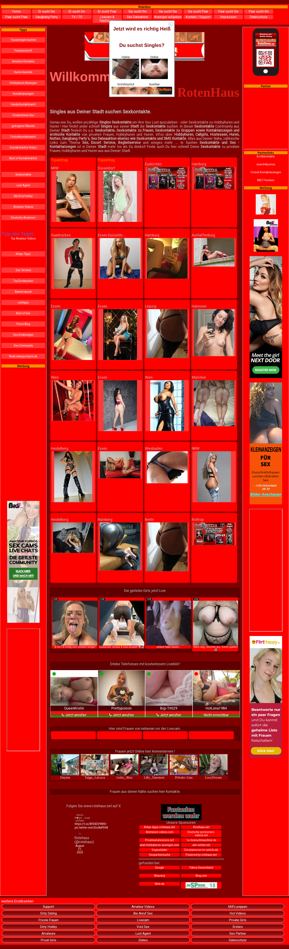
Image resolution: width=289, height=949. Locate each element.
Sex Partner (237, 933)
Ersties (238, 927)
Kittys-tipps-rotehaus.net (159, 827)
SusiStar (154, 84)
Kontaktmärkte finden (23, 147)
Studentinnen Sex (23, 115)
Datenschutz (258, 17)
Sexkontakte (23, 174)
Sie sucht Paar (198, 11)
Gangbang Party (47, 17)
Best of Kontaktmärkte (23, 158)
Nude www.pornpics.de (23, 356)
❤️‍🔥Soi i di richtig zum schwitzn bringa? (74, 623)
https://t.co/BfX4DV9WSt (80, 824)
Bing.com (201, 875)
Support (48, 907)
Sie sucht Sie (168, 11)
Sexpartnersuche (159, 854)
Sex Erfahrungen (23, 334)
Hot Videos (238, 913)
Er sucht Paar (107, 11)
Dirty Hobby (48, 927)
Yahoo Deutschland (201, 867)
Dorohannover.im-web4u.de (201, 850)
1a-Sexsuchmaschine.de (201, 840)
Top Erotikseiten (23, 281)
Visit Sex (143, 927)
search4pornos (266, 164)
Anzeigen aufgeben (167, 17)
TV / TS (77, 17)
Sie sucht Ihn (137, 11)
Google (159, 867)
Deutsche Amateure (23, 217)
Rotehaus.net (201, 827)
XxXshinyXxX (125, 84)
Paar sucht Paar (16, 17)
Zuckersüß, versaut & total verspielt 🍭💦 (121, 623)
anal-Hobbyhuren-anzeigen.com (159, 845)
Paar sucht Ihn (259, 11)
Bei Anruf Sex (143, 913)
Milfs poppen (237, 907)
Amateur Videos (23, 206)
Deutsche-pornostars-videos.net (201, 833)
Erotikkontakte (266, 156)
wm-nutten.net (201, 845)
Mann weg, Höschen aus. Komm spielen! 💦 (215, 624)
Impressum (228, 17)
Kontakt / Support (198, 17)
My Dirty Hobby (23, 196)
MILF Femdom (265, 180)
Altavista (159, 875)
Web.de (159, 883)
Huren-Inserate (23, 72)
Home (16, 11)
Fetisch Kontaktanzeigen (266, 172)
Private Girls (237, 920)
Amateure (48, 933)
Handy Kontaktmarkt (23, 104)
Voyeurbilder (159, 850)
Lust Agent (23, 185)
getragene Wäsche (23, 126)
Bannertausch (23, 291)
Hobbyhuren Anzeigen (23, 82)
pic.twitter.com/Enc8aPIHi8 (80, 827)
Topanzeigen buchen (23, 39)
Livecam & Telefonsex (107, 19)
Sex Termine (23, 270)
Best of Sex (23, 313)
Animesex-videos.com (159, 832)
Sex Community (23, 345)
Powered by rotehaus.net (201, 854)
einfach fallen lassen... (168, 623)
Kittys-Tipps (23, 254)
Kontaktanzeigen (23, 93)
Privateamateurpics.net (159, 840)
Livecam (143, 920)
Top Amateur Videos (23, 238)
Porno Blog (23, 324)
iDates (143, 940)
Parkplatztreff (23, 50)
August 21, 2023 (79, 849)
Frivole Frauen (48, 920)
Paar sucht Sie (228, 11)
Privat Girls (48, 940)
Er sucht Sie (46, 11)
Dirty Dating (48, 913)
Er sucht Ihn (77, 11)
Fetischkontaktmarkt (23, 136)
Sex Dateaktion (137, 17)
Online (125, 67)
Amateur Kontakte (23, 61)
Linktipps (23, 302)
